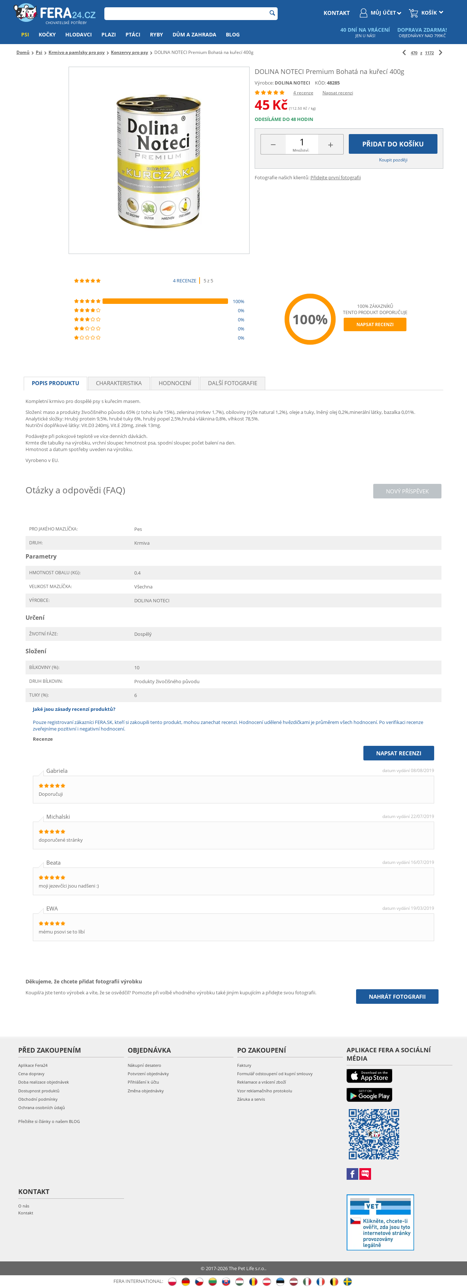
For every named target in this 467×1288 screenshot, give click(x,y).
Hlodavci (78, 34)
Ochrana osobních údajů (41, 1107)
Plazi (108, 34)
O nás (23, 1206)
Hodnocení (175, 383)
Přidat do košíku (393, 144)
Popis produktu (55, 383)
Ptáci (133, 34)
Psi (25, 34)
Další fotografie (232, 383)
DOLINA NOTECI (292, 83)
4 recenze (303, 93)
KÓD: (320, 82)
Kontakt (25, 1212)
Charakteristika (119, 383)
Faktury (244, 1065)
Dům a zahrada (194, 34)
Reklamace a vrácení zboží (261, 1082)
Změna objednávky (146, 1090)
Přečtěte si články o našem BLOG (49, 1121)
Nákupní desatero (144, 1065)
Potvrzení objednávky (148, 1073)
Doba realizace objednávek (43, 1082)
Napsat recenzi (338, 93)
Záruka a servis (251, 1099)
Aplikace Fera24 (32, 1065)
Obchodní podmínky (38, 1099)
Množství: (301, 150)
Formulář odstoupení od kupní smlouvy (275, 1073)
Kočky (47, 34)
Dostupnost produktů (38, 1090)
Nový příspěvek (407, 491)
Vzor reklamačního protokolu (264, 1090)
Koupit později (393, 160)
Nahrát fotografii (397, 996)
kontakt (337, 12)
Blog (233, 34)
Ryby (156, 34)
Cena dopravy (31, 1073)
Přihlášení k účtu (143, 1082)
